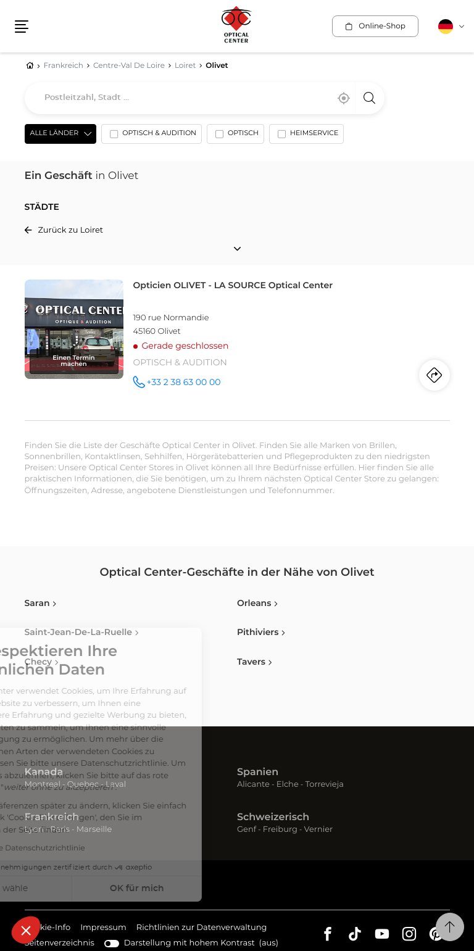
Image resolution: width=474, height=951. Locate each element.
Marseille (94, 830)
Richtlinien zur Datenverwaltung (201, 928)
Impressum (103, 928)
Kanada (44, 773)
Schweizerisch (273, 818)
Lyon (34, 830)
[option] (151, 136)
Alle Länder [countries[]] (54, 133)
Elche (287, 785)
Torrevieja (325, 785)
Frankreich (52, 818)
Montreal (42, 785)
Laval (116, 785)
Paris (60, 830)
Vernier (318, 830)
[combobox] (205, 98)
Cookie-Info (48, 928)
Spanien (257, 773)
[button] (26, 930)
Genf (246, 830)
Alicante (253, 785)
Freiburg (280, 830)
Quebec (83, 785)
